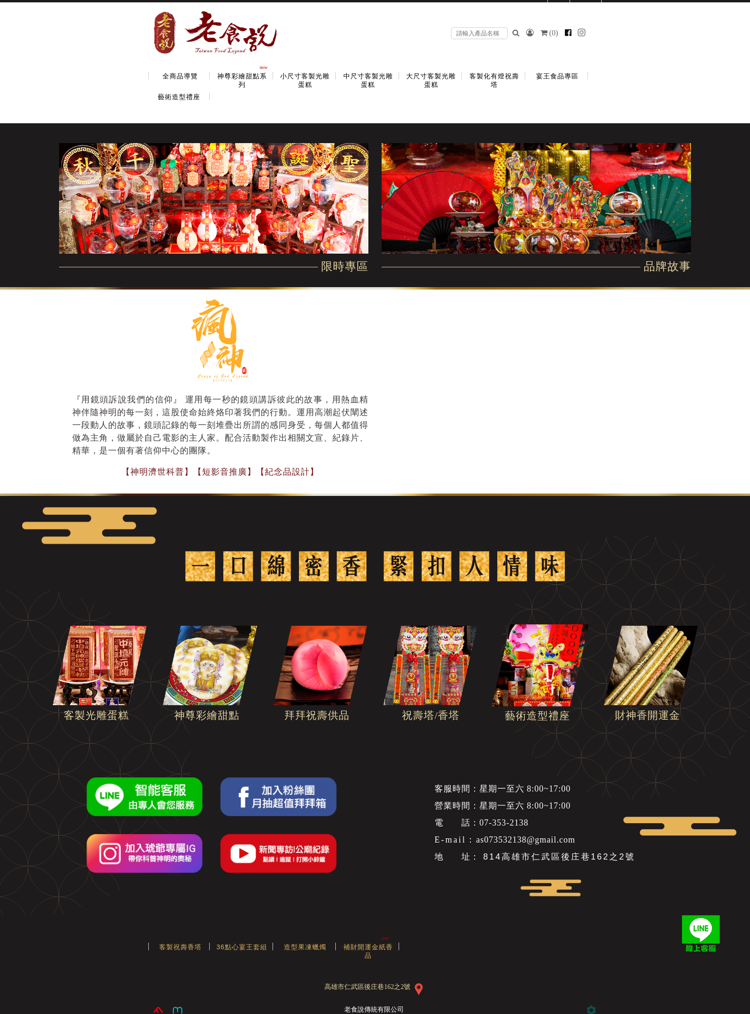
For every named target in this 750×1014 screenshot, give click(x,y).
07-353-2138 (503, 822)
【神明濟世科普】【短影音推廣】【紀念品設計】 (220, 472)
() (550, 33)
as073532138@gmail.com (525, 839)
